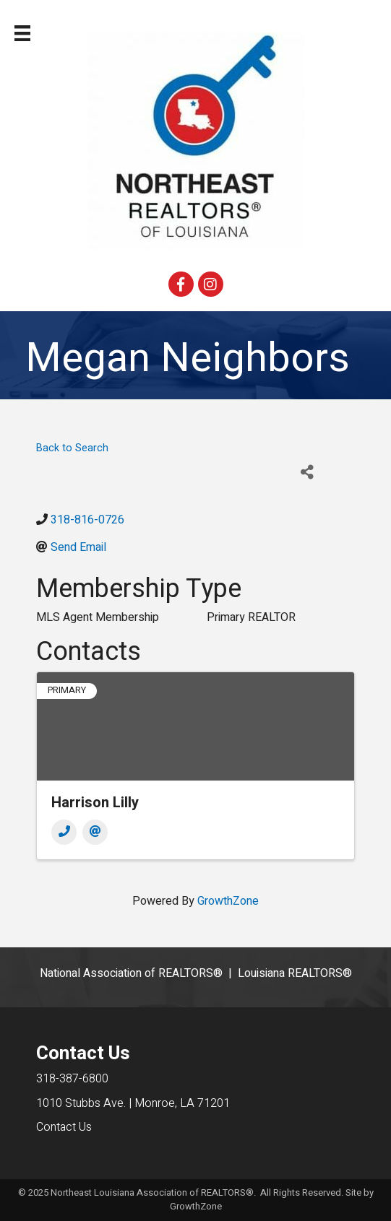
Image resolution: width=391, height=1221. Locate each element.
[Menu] (22, 33)
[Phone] (64, 832)
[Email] (95, 832)
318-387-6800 (72, 1078)
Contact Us (64, 1127)
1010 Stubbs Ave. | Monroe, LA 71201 (133, 1103)
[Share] (307, 472)
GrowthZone (228, 901)
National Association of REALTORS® (131, 973)
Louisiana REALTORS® (295, 973)
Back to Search (72, 448)
